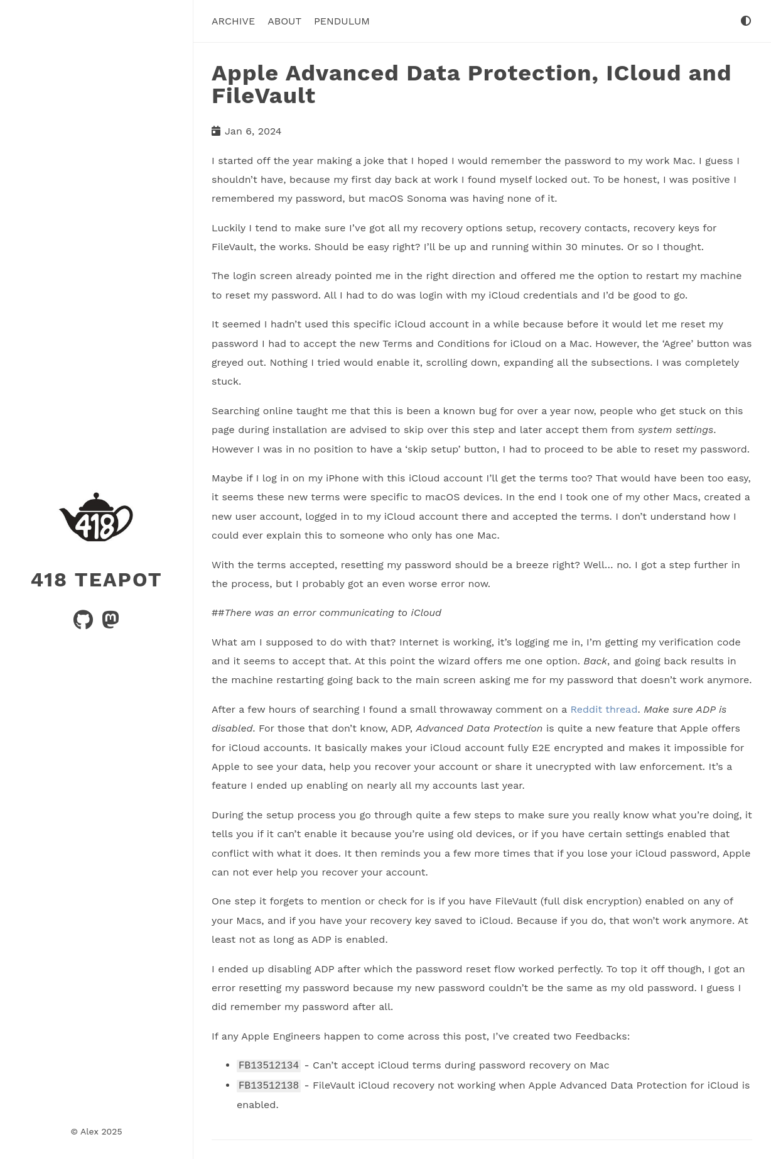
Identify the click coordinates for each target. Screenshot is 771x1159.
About (284, 21)
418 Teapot (96, 579)
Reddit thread (603, 709)
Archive (233, 21)
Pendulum (342, 21)
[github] (84, 623)
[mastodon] (110, 623)
